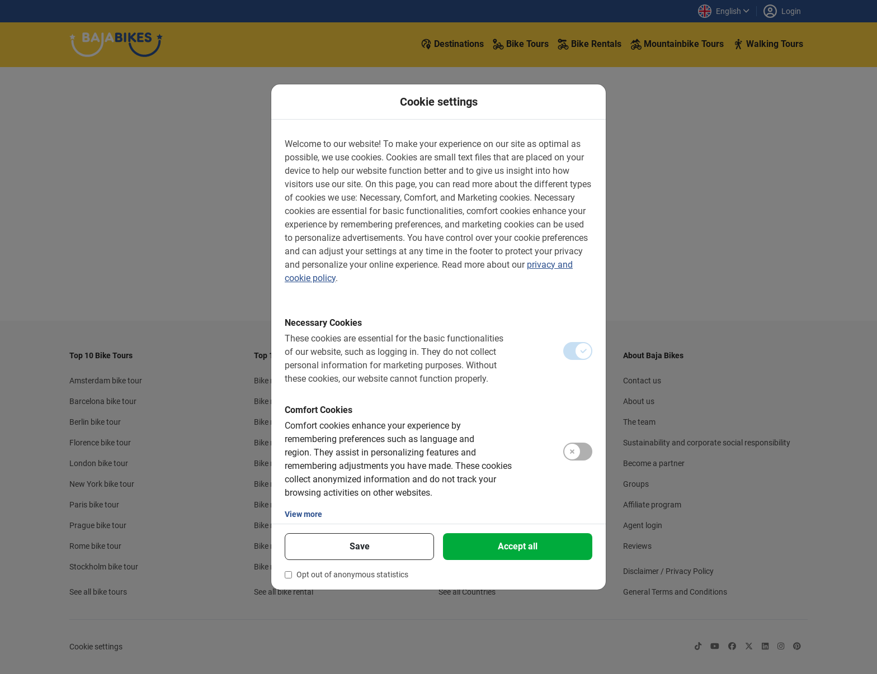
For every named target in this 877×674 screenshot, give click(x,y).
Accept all (517, 546)
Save (360, 546)
